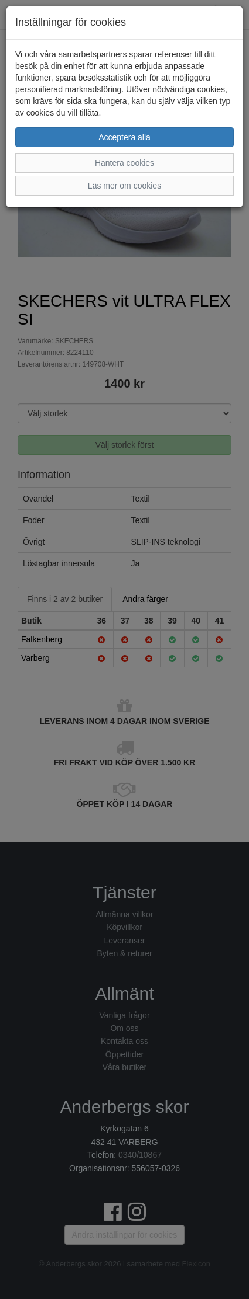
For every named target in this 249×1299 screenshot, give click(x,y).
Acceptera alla (124, 137)
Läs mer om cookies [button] (124, 185)
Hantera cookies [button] (124, 163)
